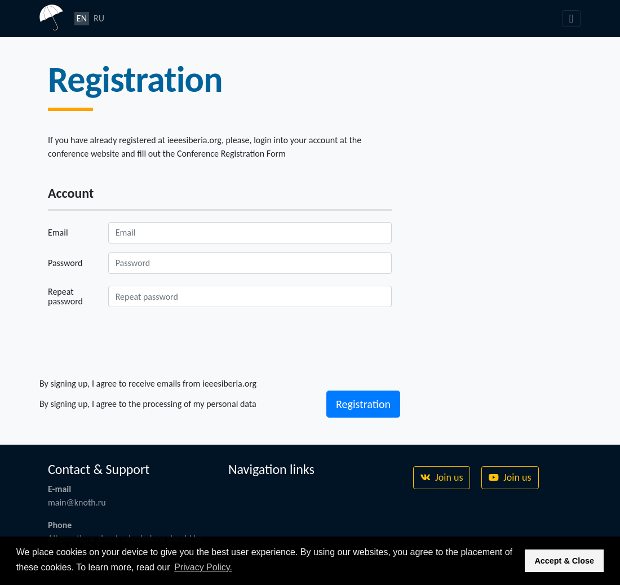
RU (99, 18)
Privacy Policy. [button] (203, 567)
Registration (363, 404)
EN (82, 18)
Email (58, 232)
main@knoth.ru (77, 502)
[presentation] (133, 342)
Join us (441, 477)
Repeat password (65, 296)
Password (65, 263)
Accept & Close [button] (564, 560)
